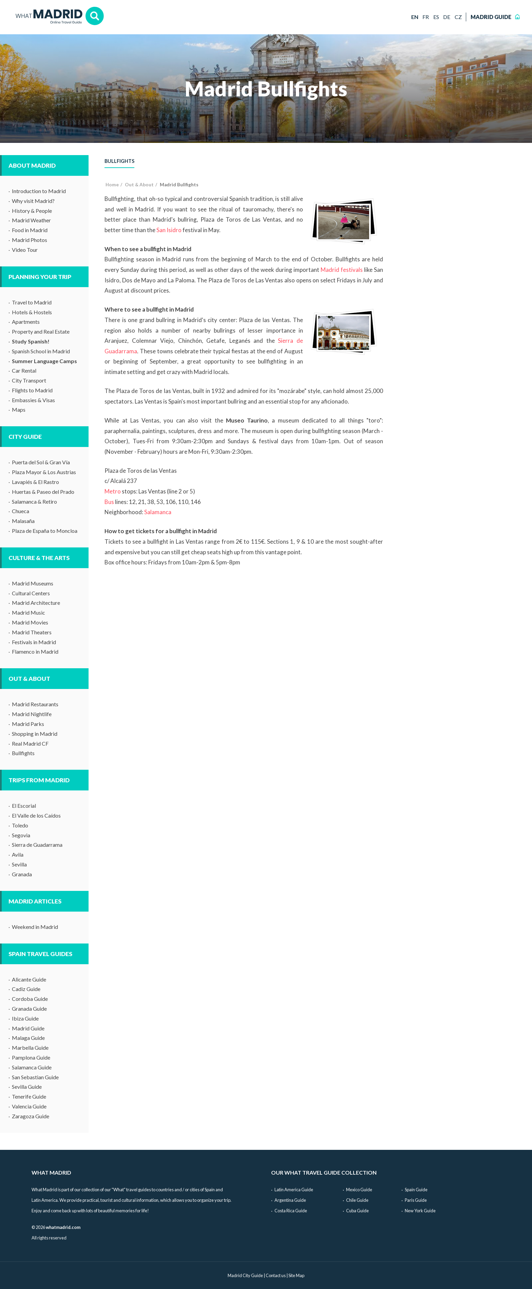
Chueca (20, 511)
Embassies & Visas (33, 400)
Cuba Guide (357, 1210)
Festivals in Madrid (34, 642)
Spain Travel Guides (40, 953)
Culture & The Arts (39, 557)
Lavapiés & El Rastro (35, 482)
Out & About (29, 678)
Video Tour (25, 249)
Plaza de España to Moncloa (44, 530)
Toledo (20, 825)
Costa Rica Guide (290, 1210)
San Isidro (169, 229)
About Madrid (32, 165)
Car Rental (24, 370)
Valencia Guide (29, 1106)
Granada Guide (29, 1008)
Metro (112, 491)
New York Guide (420, 1210)
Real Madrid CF (30, 743)
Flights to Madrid (32, 390)
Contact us (276, 1275)
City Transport (29, 380)
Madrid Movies (30, 622)
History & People (32, 210)
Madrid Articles (34, 901)
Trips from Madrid (39, 780)
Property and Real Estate (41, 331)
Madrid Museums (32, 583)
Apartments (26, 321)
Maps (18, 409)
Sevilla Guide (27, 1086)
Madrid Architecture (36, 602)
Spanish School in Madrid (41, 351)
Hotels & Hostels (32, 312)
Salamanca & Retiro (34, 501)
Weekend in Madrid (35, 926)
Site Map (296, 1275)
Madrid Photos (29, 240)
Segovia (21, 835)
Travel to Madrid (32, 302)
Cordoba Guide (30, 998)
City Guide (25, 436)
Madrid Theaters (32, 632)
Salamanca (157, 512)
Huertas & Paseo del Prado (43, 491)
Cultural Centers (31, 593)
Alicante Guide (29, 979)
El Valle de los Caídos (36, 815)
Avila (17, 854)
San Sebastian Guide (35, 1077)
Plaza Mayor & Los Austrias (44, 472)
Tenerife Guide (29, 1096)
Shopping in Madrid (34, 733)
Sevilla (19, 864)
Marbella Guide (30, 1047)
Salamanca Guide (32, 1067)
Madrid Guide (28, 1028)
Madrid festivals (342, 269)
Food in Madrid (30, 230)
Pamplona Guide (31, 1057)
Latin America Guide (293, 1189)
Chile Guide (357, 1200)
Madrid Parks (28, 724)
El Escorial (24, 805)
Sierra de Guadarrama (37, 844)
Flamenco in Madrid (35, 651)
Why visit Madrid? (33, 201)
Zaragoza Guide (30, 1116)
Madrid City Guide (245, 1275)
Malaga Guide (28, 1037)
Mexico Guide (359, 1189)
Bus (109, 501)
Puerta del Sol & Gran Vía (41, 462)
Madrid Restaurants (35, 704)
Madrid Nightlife (32, 714)
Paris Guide (416, 1200)
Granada (22, 874)
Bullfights (23, 753)
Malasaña (23, 521)
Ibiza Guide (25, 1018)
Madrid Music (28, 612)
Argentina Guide (290, 1200)
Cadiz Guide (26, 989)
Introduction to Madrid (39, 191)
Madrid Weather (31, 220)
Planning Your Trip (39, 276)
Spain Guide (416, 1189)
